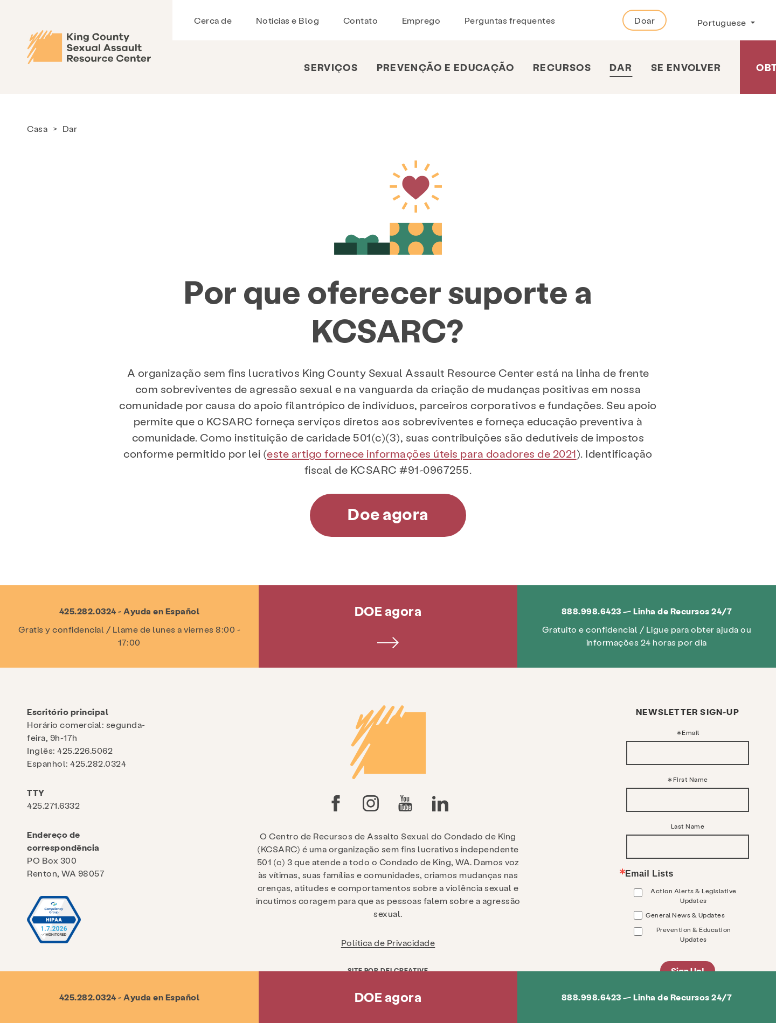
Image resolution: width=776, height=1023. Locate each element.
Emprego (421, 20)
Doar (644, 20)
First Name (690, 779)
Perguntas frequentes (510, 20)
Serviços (331, 67)
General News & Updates (685, 915)
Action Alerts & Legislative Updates (693, 895)
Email (690, 732)
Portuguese (723, 22)
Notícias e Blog (288, 20)
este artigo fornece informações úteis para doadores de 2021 (422, 453)
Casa (37, 128)
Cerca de (213, 20)
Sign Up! (687, 970)
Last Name (688, 826)
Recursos (562, 67)
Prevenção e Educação (446, 67)
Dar (620, 67)
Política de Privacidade (388, 942)
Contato (360, 20)
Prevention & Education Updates (693, 934)
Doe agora (388, 513)
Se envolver (686, 67)
